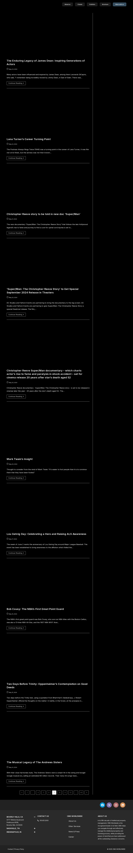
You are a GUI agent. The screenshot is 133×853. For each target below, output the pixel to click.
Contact (10, 849)
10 (70, 792)
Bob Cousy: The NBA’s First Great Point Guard (35, 609)
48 (81, 792)
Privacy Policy (19, 849)
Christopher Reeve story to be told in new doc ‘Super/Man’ (43, 214)
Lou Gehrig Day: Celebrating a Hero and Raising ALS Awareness (46, 533)
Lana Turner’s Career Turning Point (29, 139)
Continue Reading (17, 82)
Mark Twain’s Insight (20, 459)
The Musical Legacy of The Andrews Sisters (34, 762)
